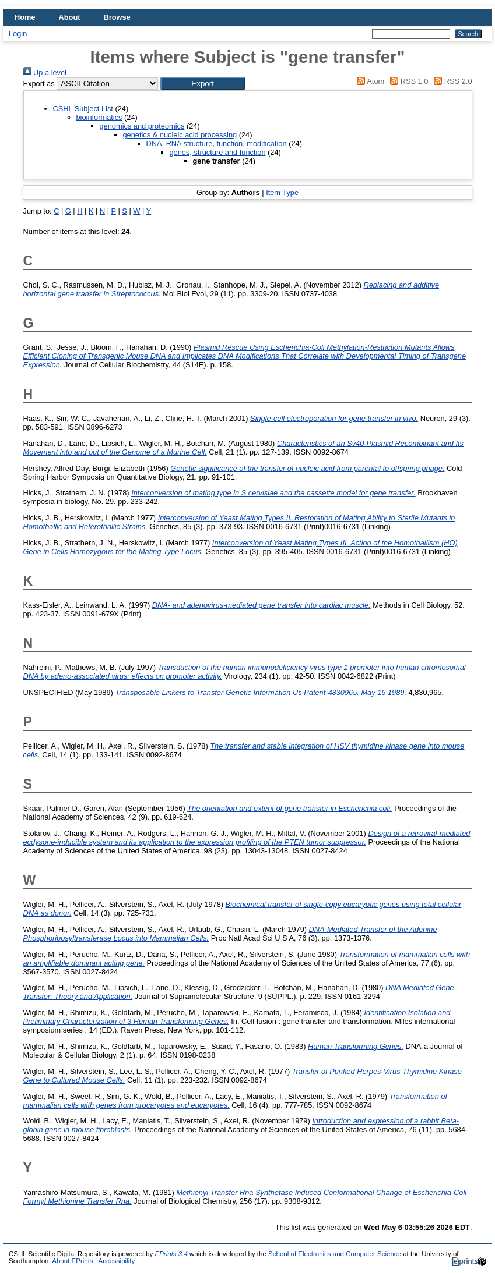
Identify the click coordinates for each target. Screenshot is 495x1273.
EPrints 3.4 (171, 1253)
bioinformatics (99, 117)
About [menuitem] (69, 17)
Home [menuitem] (25, 17)
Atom (368, 81)
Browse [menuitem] (117, 17)
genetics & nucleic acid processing (180, 134)
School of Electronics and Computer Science (334, 1253)
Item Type (282, 192)
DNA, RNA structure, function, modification (216, 143)
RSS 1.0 (408, 81)
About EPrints (72, 1260)
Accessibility (116, 1260)
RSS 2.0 (451, 81)
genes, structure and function (218, 152)
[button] (202, 83)
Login (18, 33)
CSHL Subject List (83, 108)
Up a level (44, 72)
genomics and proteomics (142, 126)
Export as (39, 83)
